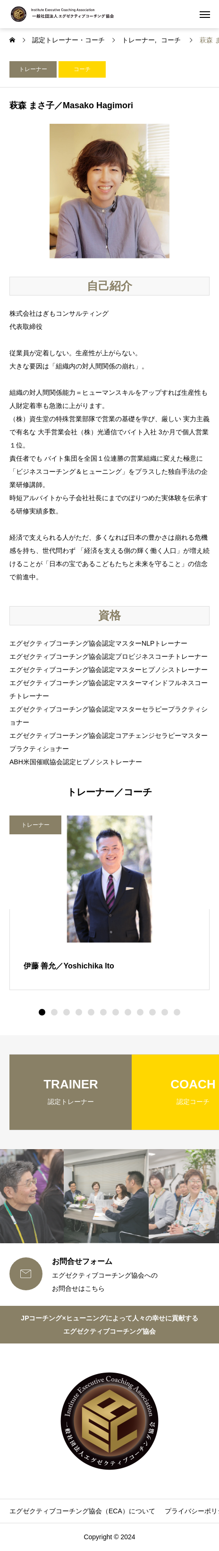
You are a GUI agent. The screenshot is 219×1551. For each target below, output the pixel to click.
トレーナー (33, 69)
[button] (54, 1012)
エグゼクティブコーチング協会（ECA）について (82, 1511)
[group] (70, 1092)
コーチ (82, 69)
